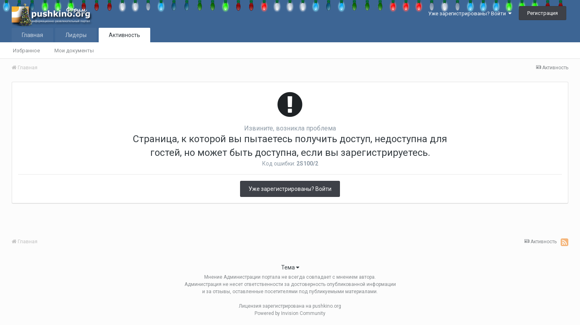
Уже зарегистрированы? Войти (470, 13)
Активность (124, 35)
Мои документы (74, 51)
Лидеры (76, 35)
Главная (32, 35)
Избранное (26, 51)
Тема (290, 267)
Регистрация (542, 13)
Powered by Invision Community (290, 313)
